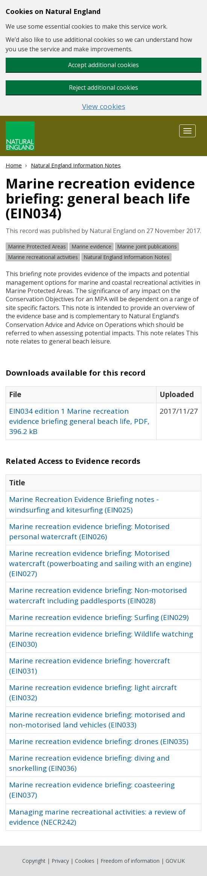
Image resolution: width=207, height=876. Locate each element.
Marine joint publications (147, 246)
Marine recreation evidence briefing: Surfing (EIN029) (99, 617)
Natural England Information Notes (76, 165)
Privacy (60, 860)
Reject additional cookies (103, 87)
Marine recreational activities (43, 257)
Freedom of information (130, 860)
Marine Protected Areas (37, 246)
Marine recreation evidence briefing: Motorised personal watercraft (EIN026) (89, 532)
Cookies (84, 860)
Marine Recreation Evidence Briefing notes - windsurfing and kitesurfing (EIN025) (84, 504)
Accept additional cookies (103, 65)
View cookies (103, 106)
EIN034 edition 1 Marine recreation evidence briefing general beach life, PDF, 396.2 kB (79, 421)
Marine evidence (91, 246)
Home (14, 165)
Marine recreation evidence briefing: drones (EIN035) (98, 741)
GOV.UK (175, 860)
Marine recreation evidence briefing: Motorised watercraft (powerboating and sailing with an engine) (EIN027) (100, 563)
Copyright (34, 860)
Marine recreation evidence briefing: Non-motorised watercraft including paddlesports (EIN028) (98, 595)
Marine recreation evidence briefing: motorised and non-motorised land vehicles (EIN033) (97, 720)
